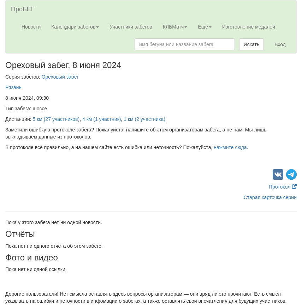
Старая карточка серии (270, 197)
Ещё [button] (205, 27)
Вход (280, 44)
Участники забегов (130, 27)
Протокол (283, 187)
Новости (31, 27)
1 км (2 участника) (144, 119)
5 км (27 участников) (56, 119)
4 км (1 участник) (101, 119)
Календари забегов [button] (75, 27)
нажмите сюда (230, 147)
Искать (252, 44)
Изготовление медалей (248, 27)
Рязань (13, 87)
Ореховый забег (60, 77)
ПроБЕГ (23, 9)
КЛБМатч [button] (175, 27)
